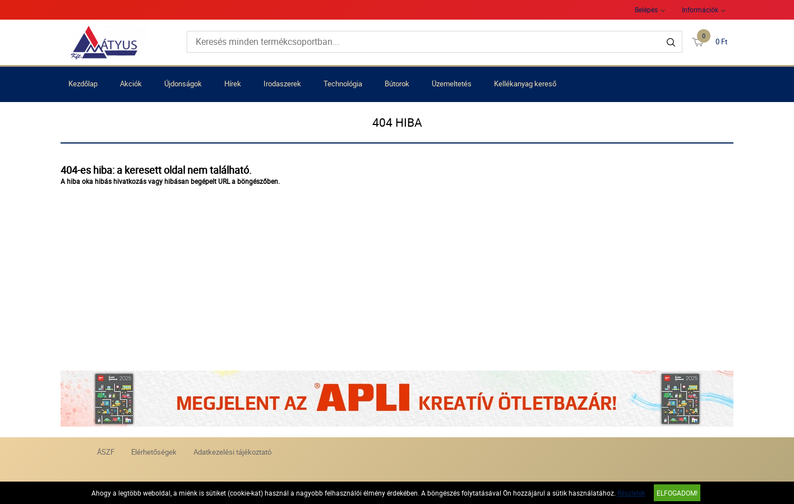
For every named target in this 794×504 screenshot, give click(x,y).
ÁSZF (105, 452)
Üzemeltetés (452, 83)
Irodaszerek (282, 83)
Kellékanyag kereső (525, 83)
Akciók (131, 83)
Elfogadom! (677, 492)
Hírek (232, 83)
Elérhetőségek (154, 452)
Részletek (631, 492)
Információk (700, 9)
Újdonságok (183, 83)
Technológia (343, 83)
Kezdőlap (83, 83)
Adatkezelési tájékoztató (232, 452)
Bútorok (397, 83)
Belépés (646, 9)
